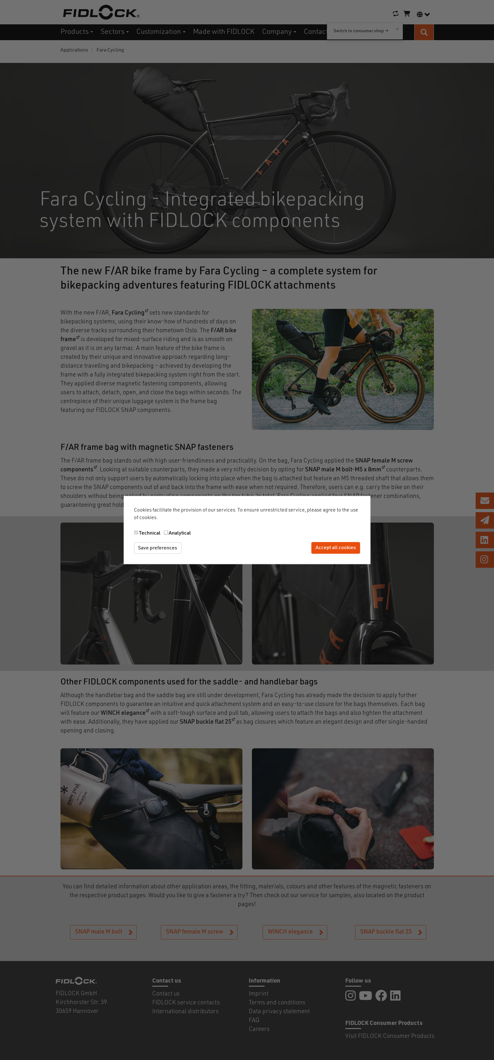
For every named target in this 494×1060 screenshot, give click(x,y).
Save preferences (157, 547)
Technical (149, 533)
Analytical (180, 533)
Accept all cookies (336, 547)
